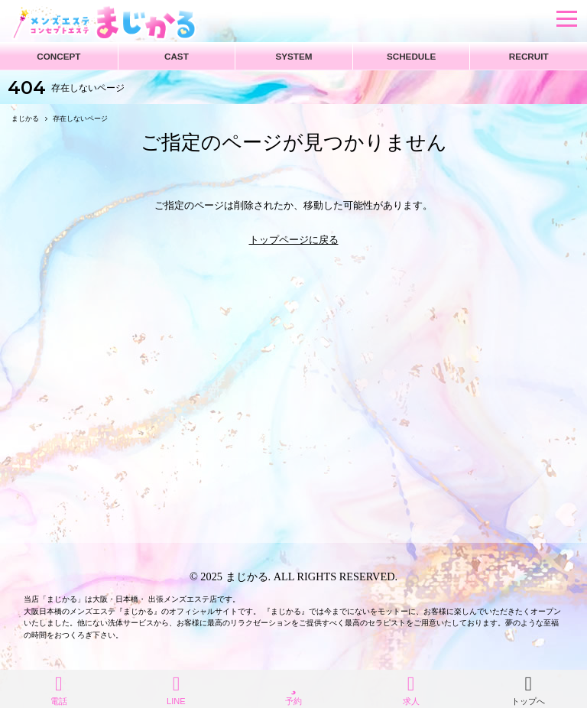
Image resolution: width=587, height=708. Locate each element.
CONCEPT (58, 56)
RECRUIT (529, 56)
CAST (176, 56)
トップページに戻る (294, 239)
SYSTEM (293, 56)
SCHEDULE (411, 56)
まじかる (246, 576)
